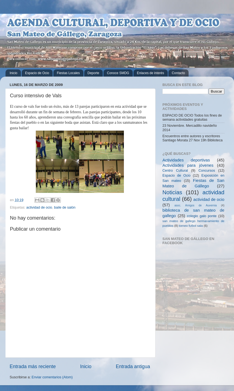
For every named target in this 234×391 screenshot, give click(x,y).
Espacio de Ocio (37, 73)
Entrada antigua (133, 366)
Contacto (178, 73)
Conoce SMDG (118, 73)
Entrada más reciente (33, 366)
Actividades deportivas (186, 160)
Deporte (93, 73)
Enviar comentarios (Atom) (52, 377)
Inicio (13, 73)
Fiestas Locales (68, 73)
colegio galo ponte (201, 216)
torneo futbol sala (191, 225)
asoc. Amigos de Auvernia (196, 205)
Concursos (206, 170)
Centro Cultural (175, 170)
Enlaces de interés (150, 73)
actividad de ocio (39, 207)
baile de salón (64, 207)
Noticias (172, 192)
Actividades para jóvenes (187, 165)
